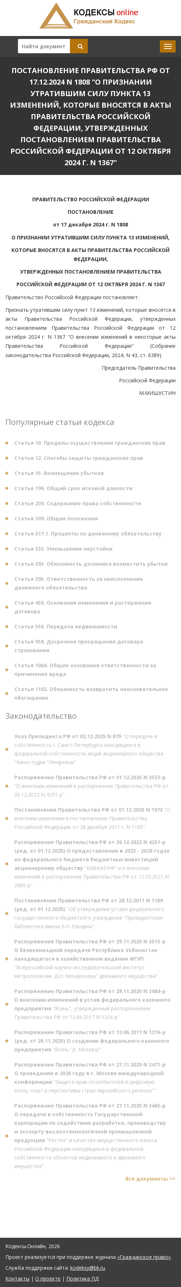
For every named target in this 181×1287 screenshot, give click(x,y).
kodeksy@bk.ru (87, 1267)
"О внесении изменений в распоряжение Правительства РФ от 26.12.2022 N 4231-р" (91, 787)
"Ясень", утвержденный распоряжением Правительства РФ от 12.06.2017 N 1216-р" (92, 1005)
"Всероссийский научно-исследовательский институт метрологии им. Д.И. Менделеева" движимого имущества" (90, 960)
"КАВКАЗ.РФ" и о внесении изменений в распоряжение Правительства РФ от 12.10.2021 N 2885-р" (92, 865)
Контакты (17, 1278)
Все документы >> (150, 1180)
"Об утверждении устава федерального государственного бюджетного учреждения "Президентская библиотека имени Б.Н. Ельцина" (89, 915)
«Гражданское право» (144, 1257)
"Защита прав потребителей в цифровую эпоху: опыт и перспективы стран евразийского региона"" (90, 1079)
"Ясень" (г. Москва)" (91, 1042)
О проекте (48, 1278)
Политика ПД (82, 1278)
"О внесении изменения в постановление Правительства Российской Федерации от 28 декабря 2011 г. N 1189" (92, 820)
